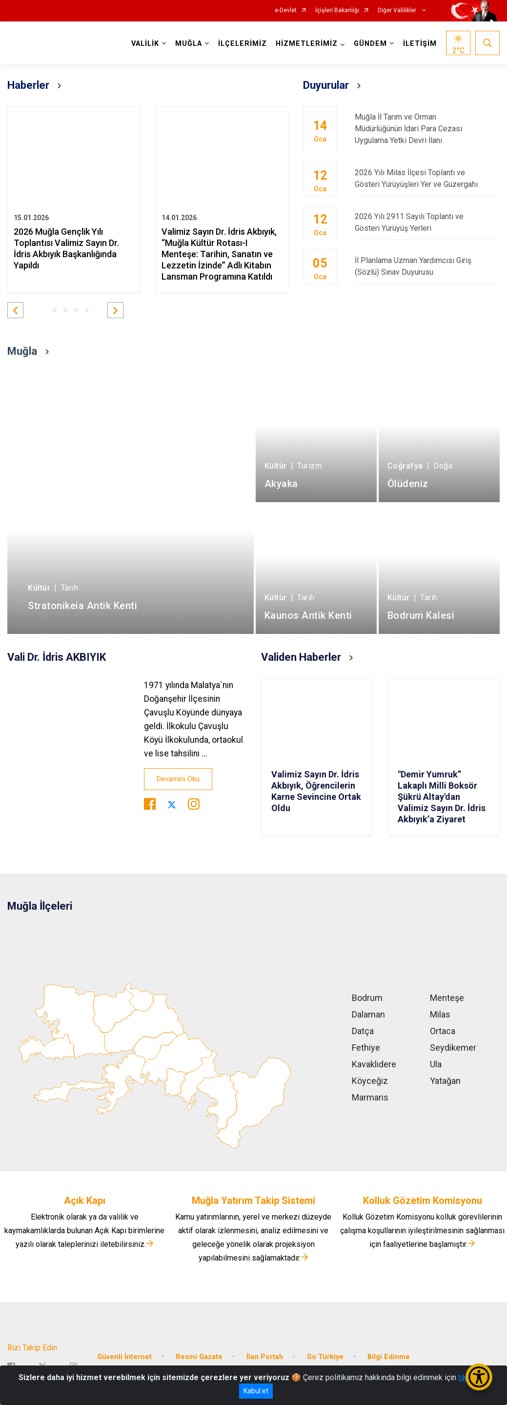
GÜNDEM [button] (370, 44)
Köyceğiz (370, 1081)
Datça (363, 1031)
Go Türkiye (325, 1357)
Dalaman (368, 1014)
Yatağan (445, 1081)
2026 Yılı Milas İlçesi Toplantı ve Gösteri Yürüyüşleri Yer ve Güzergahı (427, 178)
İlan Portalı (264, 1357)
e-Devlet (286, 10)
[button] (15, 310)
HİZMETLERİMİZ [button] (307, 44)
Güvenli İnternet (124, 1357)
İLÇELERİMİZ (242, 44)
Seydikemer (453, 1047)
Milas (440, 1014)
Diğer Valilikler (398, 10)
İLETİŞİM (420, 44)
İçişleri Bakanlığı (337, 10)
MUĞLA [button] (188, 44)
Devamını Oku (178, 778)
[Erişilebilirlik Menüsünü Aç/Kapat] (479, 1377)
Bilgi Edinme (388, 1357)
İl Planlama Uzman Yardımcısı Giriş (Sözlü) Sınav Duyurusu (427, 266)
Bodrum (367, 998)
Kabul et (255, 1391)
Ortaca (442, 1031)
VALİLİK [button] (145, 44)
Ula (436, 1064)
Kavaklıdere (374, 1064)
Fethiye (366, 1047)
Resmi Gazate (199, 1357)
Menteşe (447, 998)
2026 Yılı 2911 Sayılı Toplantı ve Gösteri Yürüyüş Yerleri (427, 222)
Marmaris (370, 1097)
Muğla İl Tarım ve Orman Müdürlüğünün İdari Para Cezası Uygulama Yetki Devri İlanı (427, 128)
